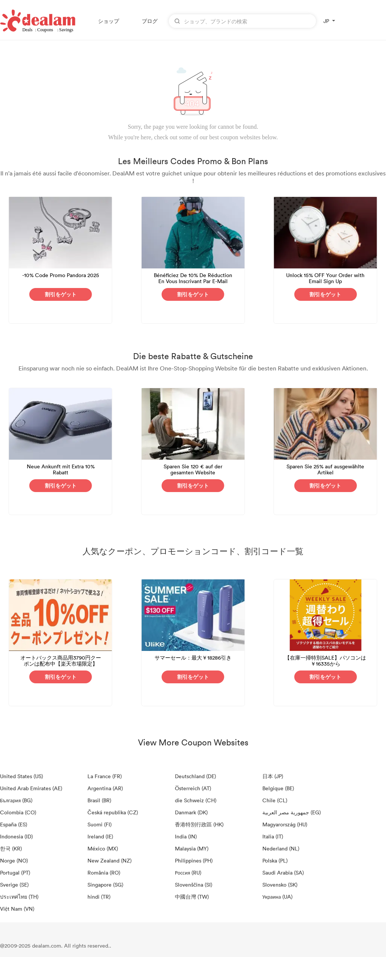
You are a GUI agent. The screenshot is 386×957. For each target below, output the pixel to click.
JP (326, 20)
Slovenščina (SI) (193, 884)
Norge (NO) (14, 860)
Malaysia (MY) (191, 848)
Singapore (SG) (105, 884)
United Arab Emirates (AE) (31, 788)
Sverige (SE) (14, 884)
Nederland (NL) (280, 848)
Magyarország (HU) (284, 824)
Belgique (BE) (278, 788)
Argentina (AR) (105, 788)
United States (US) (21, 776)
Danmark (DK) (191, 812)
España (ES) (13, 824)
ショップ (108, 20)
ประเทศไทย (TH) (19, 896)
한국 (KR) (11, 848)
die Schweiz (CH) (195, 800)
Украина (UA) (277, 896)
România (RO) (103, 872)
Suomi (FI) (99, 824)
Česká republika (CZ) (112, 812)
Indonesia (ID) (16, 836)
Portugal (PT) (15, 872)
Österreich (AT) (193, 788)
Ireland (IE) (100, 836)
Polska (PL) (275, 860)
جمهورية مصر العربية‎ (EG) (291, 812)
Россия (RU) (188, 872)
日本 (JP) (272, 776)
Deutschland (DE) (195, 776)
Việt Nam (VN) (17, 908)
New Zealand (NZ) (109, 860)
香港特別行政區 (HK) (199, 824)
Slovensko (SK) (279, 884)
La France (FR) (104, 776)
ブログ (150, 20)
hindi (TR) (98, 896)
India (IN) (186, 836)
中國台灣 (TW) (192, 896)
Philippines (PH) (194, 860)
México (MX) (102, 848)
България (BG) (16, 800)
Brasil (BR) (99, 800)
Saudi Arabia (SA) (283, 872)
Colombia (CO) (18, 812)
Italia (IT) (272, 836)
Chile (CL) (274, 800)
